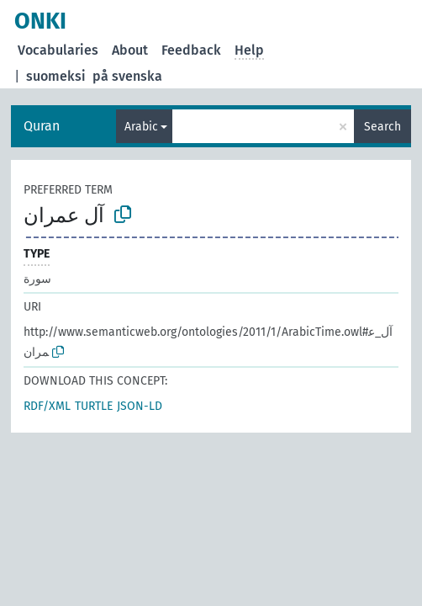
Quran (42, 126)
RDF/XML (47, 406)
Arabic (141, 127)
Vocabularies (58, 50)
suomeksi (56, 76)
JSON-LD (139, 406)
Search (382, 127)
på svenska (127, 76)
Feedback (191, 50)
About (130, 50)
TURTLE (94, 406)
